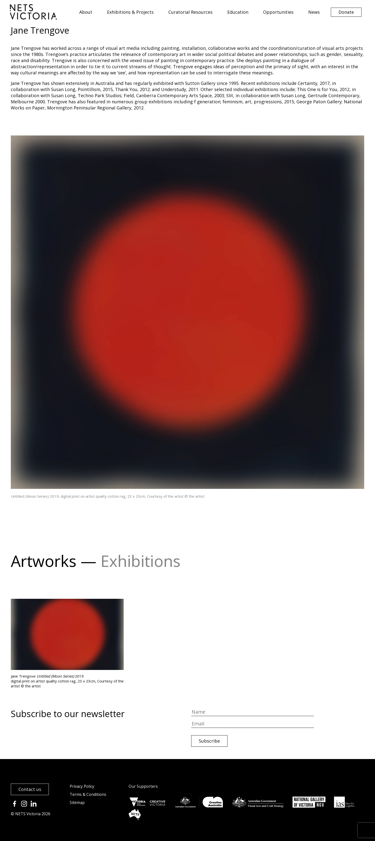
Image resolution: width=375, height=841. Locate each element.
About (85, 12)
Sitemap (77, 802)
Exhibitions (140, 561)
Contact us (29, 789)
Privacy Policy (82, 786)
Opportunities (278, 12)
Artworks (43, 561)
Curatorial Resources (190, 12)
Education (237, 12)
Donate (346, 12)
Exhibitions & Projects (130, 12)
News (314, 12)
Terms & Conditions (88, 794)
